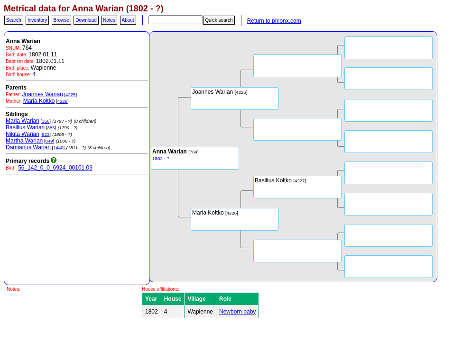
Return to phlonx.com (274, 21)
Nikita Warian (22, 134)
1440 (58, 147)
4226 (62, 101)
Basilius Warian (25, 127)
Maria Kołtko (39, 101)
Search (13, 20)
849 (49, 141)
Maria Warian (22, 120)
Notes (109, 20)
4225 (70, 94)
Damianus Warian (28, 147)
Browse (61, 20)
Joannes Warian (42, 94)
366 (45, 121)
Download (85, 20)
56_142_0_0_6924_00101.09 (55, 167)
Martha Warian (24, 140)
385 (51, 127)
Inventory (37, 20)
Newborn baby (237, 311)
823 (45, 134)
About (128, 20)
